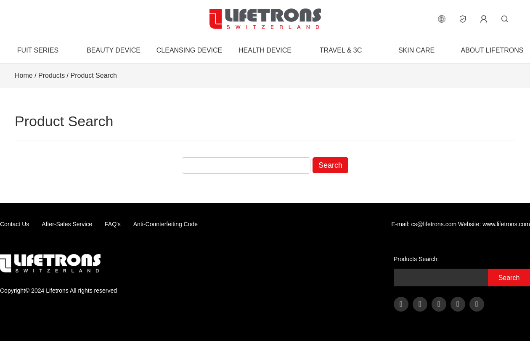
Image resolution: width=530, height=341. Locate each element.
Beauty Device (113, 50)
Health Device (265, 50)
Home (24, 75)
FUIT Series (37, 50)
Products (51, 75)
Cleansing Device (189, 50)
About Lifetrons (492, 50)
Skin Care (416, 50)
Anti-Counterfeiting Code (165, 224)
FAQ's (113, 224)
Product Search (94, 75)
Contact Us (14, 224)
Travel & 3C (341, 50)
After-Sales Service (67, 224)
